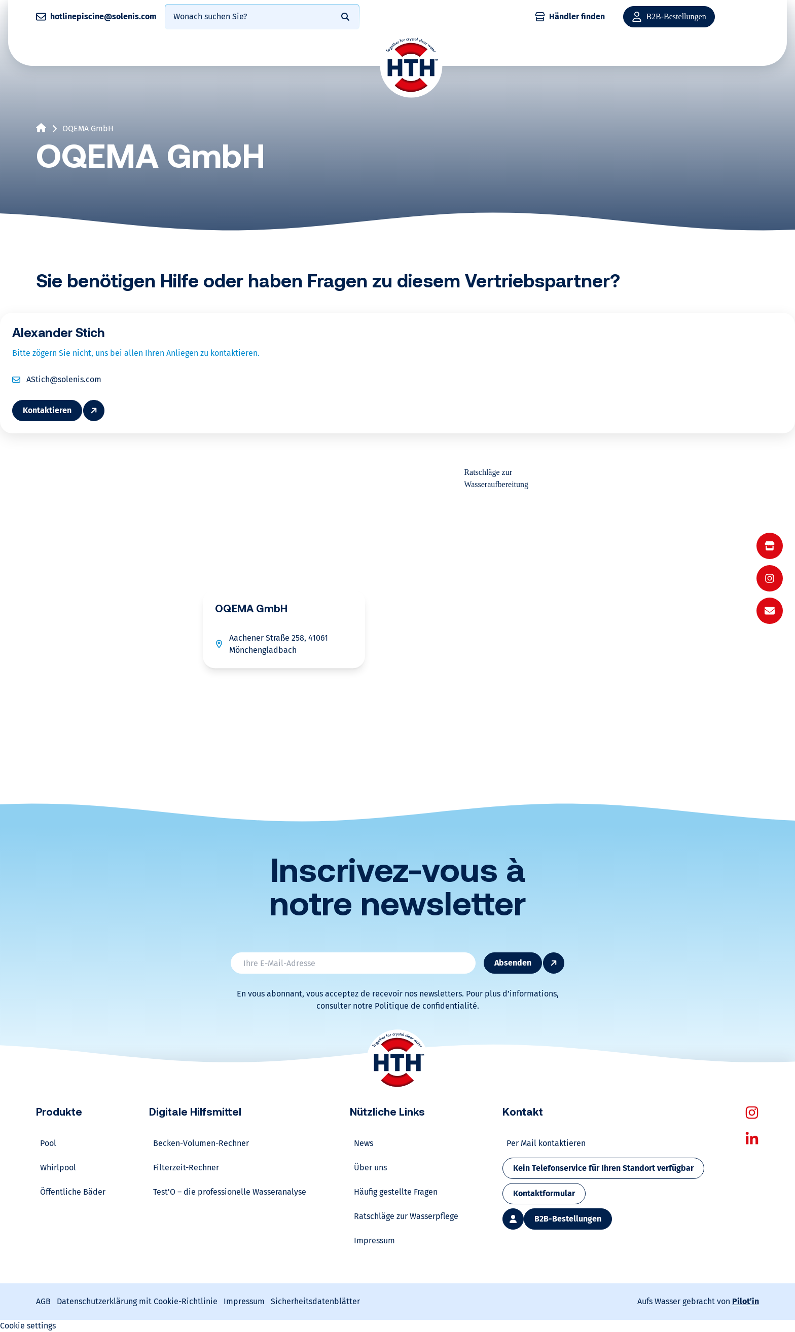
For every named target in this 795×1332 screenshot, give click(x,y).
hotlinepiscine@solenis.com (103, 16)
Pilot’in (745, 1301)
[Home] (411, 65)
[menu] (769, 578)
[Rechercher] (345, 17)
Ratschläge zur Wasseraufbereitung (496, 478)
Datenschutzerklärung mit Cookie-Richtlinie (137, 1301)
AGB (43, 1301)
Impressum (244, 1301)
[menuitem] (769, 546)
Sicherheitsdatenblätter (315, 1301)
